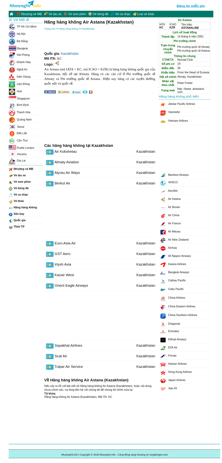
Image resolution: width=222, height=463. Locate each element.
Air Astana (170, 199)
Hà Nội (17, 34)
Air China (169, 216)
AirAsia (168, 248)
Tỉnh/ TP (16, 227)
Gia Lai (17, 160)
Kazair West (60, 275)
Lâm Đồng (19, 84)
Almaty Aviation (62, 162)
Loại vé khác (145, 14)
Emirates (169, 332)
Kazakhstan (88, 28)
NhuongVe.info (25, 4)
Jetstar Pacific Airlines (177, 104)
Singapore (19, 98)
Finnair (168, 356)
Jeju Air (168, 389)
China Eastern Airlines (177, 307)
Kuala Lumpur (21, 147)
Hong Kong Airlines (176, 372)
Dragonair (170, 324)
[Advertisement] (99, 41)
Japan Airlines (172, 380)
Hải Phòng (19, 55)
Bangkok (18, 48)
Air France (170, 224)
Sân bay (16, 214)
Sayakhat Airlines (64, 346)
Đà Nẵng (18, 41)
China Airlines (172, 298)
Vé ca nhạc (122, 14)
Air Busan (170, 207)
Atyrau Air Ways (63, 173)
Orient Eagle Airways (67, 286)
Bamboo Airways (174, 175)
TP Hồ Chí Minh (23, 26)
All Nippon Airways (175, 256)
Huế (15, 91)
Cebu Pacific (172, 290)
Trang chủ (50, 28)
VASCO (169, 183)
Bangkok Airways (174, 273)
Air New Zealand (174, 240)
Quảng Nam (20, 119)
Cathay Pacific (173, 281)
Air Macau (170, 232)
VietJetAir (170, 113)
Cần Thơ (18, 140)
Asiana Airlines (173, 264)
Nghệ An (18, 69)
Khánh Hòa (20, 62)
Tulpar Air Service (64, 367)
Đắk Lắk (18, 133)
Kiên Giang (20, 77)
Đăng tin (191, 5)
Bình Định (19, 105)
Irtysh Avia (58, 264)
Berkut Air (58, 183)
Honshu (18, 154)
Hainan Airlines (173, 364)
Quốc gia (17, 221)
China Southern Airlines (178, 316)
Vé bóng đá (100, 14)
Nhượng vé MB (31, 14)
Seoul (16, 126)
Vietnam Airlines (174, 121)
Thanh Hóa (19, 112)
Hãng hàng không (69, 28)
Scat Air (56, 356)
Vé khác (16, 202)
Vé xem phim (77, 14)
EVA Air (168, 348)
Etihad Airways (173, 340)
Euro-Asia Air (61, 243)
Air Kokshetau (61, 152)
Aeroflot (169, 191)
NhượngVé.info (69, 454)
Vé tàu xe (55, 14)
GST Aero (58, 254)
